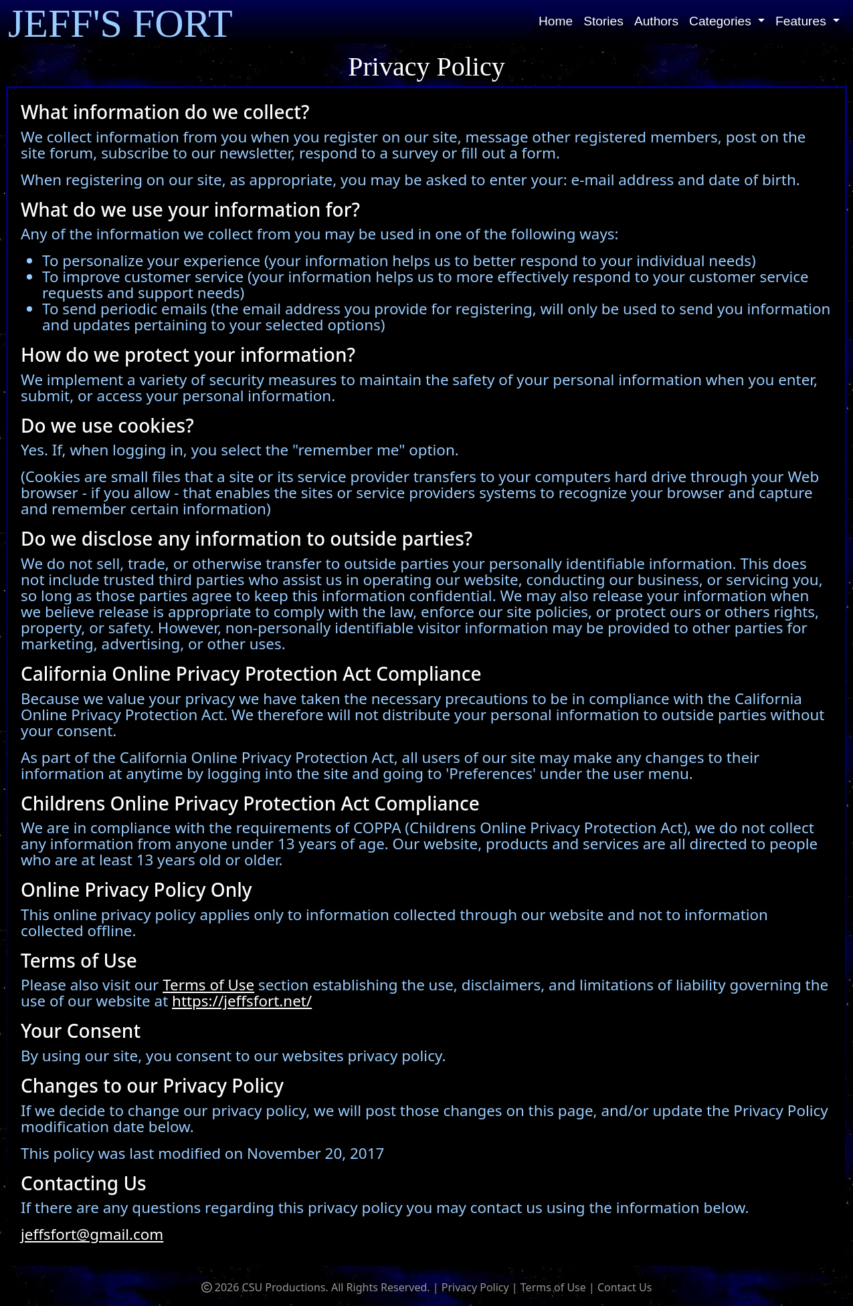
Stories (603, 21)
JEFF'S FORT (120, 22)
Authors (656, 21)
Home (556, 21)
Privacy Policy (475, 1287)
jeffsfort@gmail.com (92, 1234)
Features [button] (802, 21)
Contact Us (624, 1287)
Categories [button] (722, 21)
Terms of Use (208, 984)
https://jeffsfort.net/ (242, 1000)
